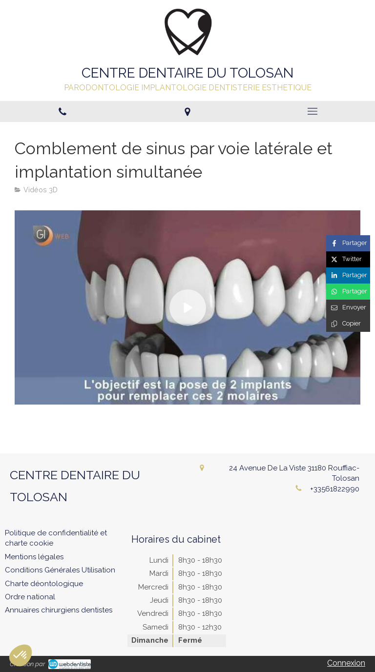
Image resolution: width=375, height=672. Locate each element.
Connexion (346, 663)
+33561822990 (334, 489)
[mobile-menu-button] (312, 111)
